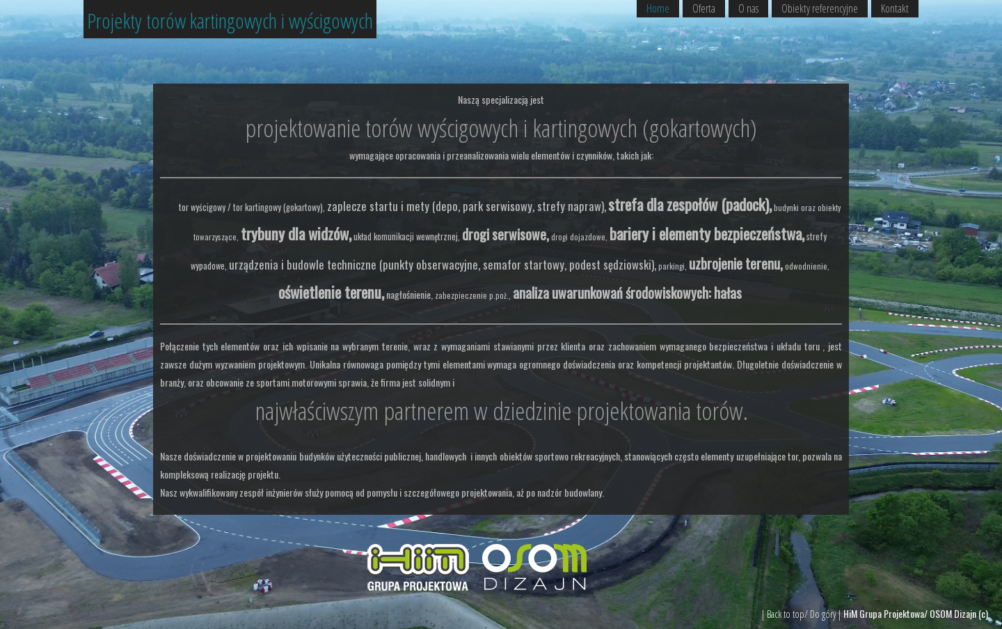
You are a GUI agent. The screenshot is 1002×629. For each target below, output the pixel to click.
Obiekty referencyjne (819, 8)
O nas (748, 8)
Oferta (703, 8)
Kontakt (895, 8)
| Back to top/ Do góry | (802, 614)
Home (657, 8)
